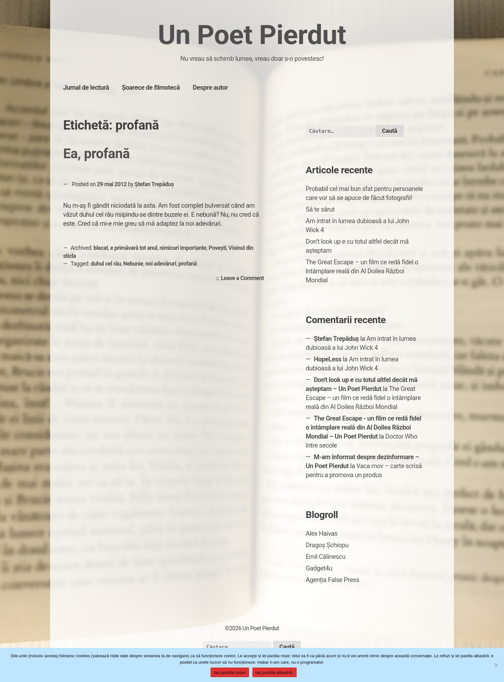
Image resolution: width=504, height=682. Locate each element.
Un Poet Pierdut (252, 35)
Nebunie (133, 263)
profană (187, 263)
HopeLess (327, 359)
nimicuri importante (182, 248)
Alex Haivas (322, 533)
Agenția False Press (332, 580)
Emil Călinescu (326, 556)
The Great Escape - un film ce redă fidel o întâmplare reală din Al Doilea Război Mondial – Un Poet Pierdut (363, 427)
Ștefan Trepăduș (154, 184)
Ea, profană (96, 153)
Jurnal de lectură (86, 87)
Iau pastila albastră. (274, 672)
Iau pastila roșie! (230, 672)
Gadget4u (319, 568)
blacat (101, 248)
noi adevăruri (160, 263)
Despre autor (210, 87)
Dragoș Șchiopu (327, 545)
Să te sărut (320, 209)
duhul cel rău (106, 263)
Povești (217, 248)
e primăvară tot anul (133, 248)
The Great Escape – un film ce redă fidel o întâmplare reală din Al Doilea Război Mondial (362, 271)
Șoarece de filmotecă (151, 87)
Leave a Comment (244, 278)
